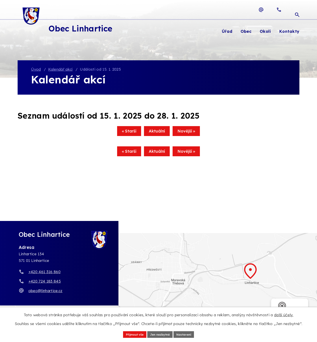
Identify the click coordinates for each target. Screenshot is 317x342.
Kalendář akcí (60, 69)
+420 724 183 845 (44, 281)
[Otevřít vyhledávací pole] (297, 9)
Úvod (36, 69)
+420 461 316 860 (44, 272)
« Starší (125, 132)
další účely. (283, 314)
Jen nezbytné (160, 334)
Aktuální (157, 132)
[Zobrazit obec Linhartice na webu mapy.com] (158, 276)
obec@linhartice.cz (45, 291)
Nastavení (186, 334)
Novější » (190, 132)
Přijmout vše (132, 334)
